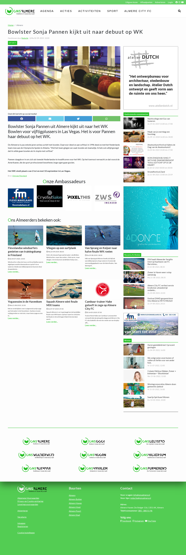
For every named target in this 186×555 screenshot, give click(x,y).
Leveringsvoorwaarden (27, 504)
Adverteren (160, 2)
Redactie (25, 38)
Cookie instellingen (26, 532)
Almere (72, 495)
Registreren (22, 526)
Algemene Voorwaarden (28, 498)
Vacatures (22, 517)
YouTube (152, 521)
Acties (66, 11)
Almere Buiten (75, 499)
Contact (126, 488)
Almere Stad (74, 515)
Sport (112, 11)
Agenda (47, 11)
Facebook (126, 521)
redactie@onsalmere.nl (140, 498)
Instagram (139, 521)
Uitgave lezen (131, 2)
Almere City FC (138, 11)
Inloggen (21, 523)
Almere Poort (75, 511)
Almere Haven (75, 503)
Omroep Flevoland (19, 176)
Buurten (75, 488)
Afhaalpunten (146, 2)
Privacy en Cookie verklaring (30, 501)
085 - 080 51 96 (145, 510)
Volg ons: (125, 517)
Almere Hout (75, 507)
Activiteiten (89, 11)
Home (11, 25)
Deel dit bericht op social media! (22, 113)
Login (170, 2)
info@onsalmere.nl (141, 495)
